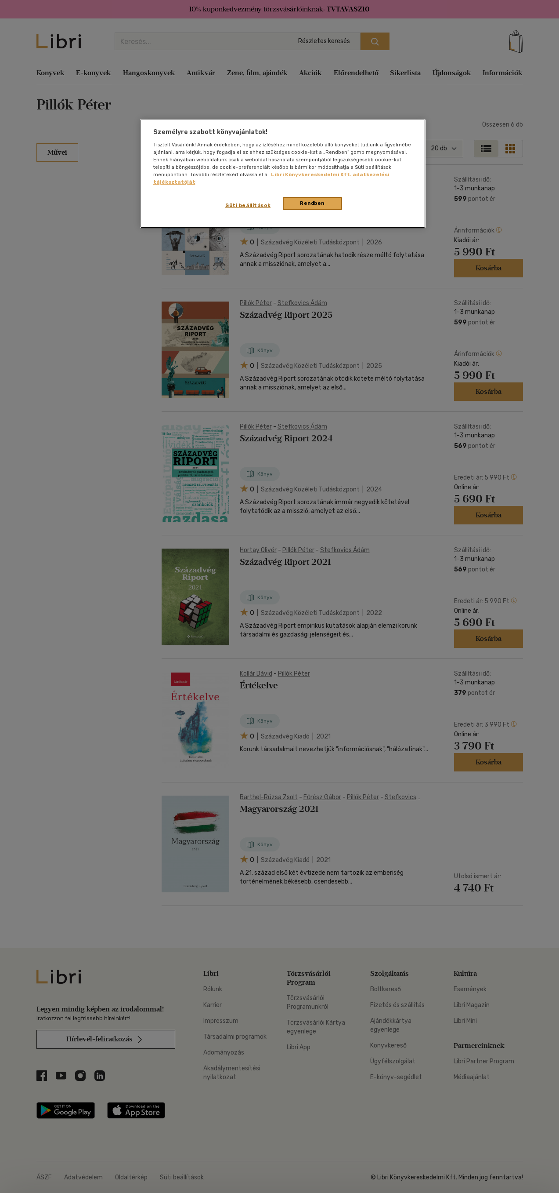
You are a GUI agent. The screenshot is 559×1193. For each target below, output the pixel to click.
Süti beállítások (247, 205)
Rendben (312, 203)
